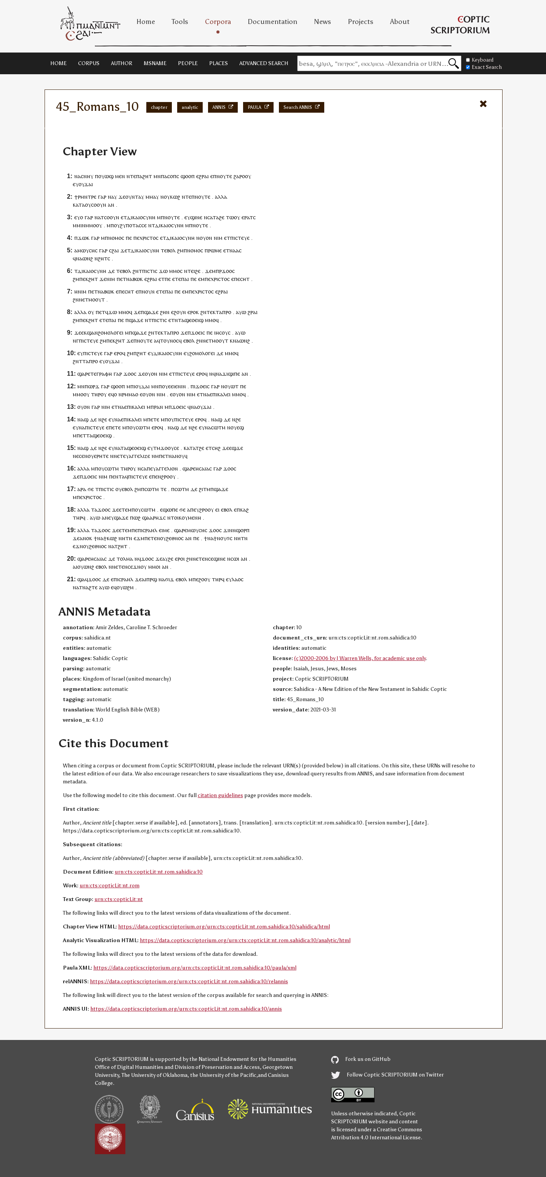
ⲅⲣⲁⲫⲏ (104, 374)
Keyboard (479, 60)
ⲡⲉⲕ (83, 279)
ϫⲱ (163, 271)
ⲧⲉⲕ (211, 312)
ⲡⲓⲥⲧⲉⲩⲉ (240, 238)
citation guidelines (220, 795)
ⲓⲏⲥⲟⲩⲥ (222, 333)
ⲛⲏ (121, 538)
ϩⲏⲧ (147, 176)
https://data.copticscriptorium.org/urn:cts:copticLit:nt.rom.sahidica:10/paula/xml (194, 968)
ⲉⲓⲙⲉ (164, 530)
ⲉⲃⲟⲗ (189, 340)
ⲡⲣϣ (151, 579)
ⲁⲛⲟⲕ (86, 538)
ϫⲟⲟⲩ (167, 448)
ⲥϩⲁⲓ (114, 250)
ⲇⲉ (111, 271)
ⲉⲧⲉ (176, 279)
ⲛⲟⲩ (161, 538)
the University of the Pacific (223, 1075)
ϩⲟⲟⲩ (204, 579)
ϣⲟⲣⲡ (243, 530)
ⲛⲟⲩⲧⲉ (224, 176)
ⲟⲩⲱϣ (106, 176)
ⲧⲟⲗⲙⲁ (125, 559)
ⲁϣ (84, 419)
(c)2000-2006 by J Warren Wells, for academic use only (360, 658)
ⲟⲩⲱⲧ (231, 386)
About (400, 22)
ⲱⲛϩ (87, 258)
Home (145, 22)
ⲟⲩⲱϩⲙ (125, 587)
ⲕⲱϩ (175, 197)
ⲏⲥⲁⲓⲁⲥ (203, 468)
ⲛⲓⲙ (218, 238)
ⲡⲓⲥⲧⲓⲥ (149, 271)
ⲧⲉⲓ (191, 271)
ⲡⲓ (193, 386)
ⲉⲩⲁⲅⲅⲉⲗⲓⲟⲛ (164, 468)
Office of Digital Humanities (129, 1067)
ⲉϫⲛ (78, 546)
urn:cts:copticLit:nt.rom (109, 885)
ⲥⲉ (176, 448)
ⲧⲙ (156, 448)
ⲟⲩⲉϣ (237, 427)
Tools (180, 22)
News (322, 22)
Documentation (272, 22)
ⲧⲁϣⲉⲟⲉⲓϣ (190, 320)
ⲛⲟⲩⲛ (148, 291)
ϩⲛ (136, 271)
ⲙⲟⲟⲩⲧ (96, 299)
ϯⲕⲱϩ (110, 538)
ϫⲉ (121, 197)
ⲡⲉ (129, 238)
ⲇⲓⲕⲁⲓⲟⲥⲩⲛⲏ (140, 217)
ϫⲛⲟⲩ (140, 567)
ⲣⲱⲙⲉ (215, 250)
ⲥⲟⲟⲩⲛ (98, 205)
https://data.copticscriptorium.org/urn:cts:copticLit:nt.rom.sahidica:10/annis (186, 1009)
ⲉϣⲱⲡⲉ (169, 510)
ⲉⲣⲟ (191, 312)
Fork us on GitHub (361, 1059)
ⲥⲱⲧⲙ (143, 427)
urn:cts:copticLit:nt (118, 899)
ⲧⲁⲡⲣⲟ (223, 312)
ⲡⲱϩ (135, 518)
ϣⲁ (146, 518)
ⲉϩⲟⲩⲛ (178, 312)
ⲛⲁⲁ (234, 250)
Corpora (218, 22)
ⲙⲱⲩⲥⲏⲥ (87, 250)
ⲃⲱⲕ (138, 279)
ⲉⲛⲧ (117, 476)
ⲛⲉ (76, 456)
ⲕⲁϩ (244, 510)
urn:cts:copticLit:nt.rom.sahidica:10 (159, 872)
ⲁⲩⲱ (241, 312)
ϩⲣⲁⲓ (253, 312)
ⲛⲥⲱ (232, 559)
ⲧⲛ (128, 538)
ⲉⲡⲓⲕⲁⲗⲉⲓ (220, 394)
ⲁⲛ (111, 205)
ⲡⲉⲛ (156, 476)
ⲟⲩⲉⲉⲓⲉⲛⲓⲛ (174, 386)
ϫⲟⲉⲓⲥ (198, 333)
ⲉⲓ (217, 510)
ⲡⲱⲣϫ (92, 386)
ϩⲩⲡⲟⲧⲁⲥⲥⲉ (133, 225)
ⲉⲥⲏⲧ (243, 279)
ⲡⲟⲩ (131, 427)
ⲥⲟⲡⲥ (173, 176)
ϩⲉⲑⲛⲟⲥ (175, 538)
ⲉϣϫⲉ (236, 448)
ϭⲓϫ (169, 579)
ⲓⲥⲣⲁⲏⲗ (149, 530)
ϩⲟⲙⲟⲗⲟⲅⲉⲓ (110, 333)
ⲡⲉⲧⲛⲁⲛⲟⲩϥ (173, 456)
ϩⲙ (180, 250)
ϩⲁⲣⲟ (239, 176)
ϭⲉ (91, 489)
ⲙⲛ (157, 176)
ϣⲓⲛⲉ (196, 217)
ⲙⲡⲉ (133, 530)
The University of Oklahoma (154, 1075)
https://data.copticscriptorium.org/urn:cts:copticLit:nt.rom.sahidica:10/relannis (189, 981)
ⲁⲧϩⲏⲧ (119, 546)
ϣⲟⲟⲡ (188, 176)
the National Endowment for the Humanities (242, 1059)
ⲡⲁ (139, 176)
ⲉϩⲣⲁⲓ (202, 176)
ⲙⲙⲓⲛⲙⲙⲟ (84, 225)
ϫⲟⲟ (227, 271)
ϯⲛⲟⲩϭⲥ (222, 538)
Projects (360, 22)
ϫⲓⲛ (227, 530)
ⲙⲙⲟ (174, 271)
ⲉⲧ (227, 238)
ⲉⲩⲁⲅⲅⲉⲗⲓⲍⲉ (136, 456)
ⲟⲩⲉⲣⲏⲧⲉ (98, 456)
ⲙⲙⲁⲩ (152, 197)
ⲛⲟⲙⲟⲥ (116, 238)
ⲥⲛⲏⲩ (87, 176)
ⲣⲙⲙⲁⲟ (130, 394)
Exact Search (484, 67)
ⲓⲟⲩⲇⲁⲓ (142, 386)
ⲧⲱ (230, 217)
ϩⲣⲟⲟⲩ (168, 476)
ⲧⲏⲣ (96, 394)
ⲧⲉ (164, 250)
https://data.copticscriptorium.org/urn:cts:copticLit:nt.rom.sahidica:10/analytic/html (245, 940)
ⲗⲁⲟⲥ (237, 579)
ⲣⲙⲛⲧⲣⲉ (87, 197)
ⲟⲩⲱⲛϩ (85, 567)
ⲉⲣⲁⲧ (247, 217)
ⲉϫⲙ (139, 538)
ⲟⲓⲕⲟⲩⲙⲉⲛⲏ (187, 518)
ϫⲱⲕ (84, 238)
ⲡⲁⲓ (185, 279)
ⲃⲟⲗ (171, 250)
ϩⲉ (221, 217)
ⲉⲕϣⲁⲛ (89, 333)
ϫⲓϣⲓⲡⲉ (231, 374)
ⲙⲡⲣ (217, 271)
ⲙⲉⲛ (120, 176)
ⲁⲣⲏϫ (156, 518)
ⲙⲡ (110, 225)
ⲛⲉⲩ (109, 518)
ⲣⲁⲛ (158, 407)
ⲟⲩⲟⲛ (206, 238)
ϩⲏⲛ (165, 312)
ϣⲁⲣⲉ (83, 374)
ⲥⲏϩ (216, 448)
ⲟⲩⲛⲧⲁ (133, 197)
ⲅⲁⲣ (102, 197)
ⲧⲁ (216, 217)
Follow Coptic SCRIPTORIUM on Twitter (387, 1075)
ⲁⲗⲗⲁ (221, 197)
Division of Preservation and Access (217, 1067)
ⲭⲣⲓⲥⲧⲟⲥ (149, 238)
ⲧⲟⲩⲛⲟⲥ (169, 340)
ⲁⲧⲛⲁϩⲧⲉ (87, 587)
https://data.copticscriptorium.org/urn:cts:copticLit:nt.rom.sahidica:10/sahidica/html (224, 926)
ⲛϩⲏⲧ (100, 258)
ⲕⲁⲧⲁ (79, 205)
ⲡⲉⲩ (194, 510)
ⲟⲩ (248, 176)
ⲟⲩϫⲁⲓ (85, 184)
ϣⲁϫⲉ (151, 312)
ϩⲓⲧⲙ (204, 489)
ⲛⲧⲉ (131, 176)
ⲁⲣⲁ (81, 489)
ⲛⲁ (77, 176)
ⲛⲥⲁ (208, 217)
